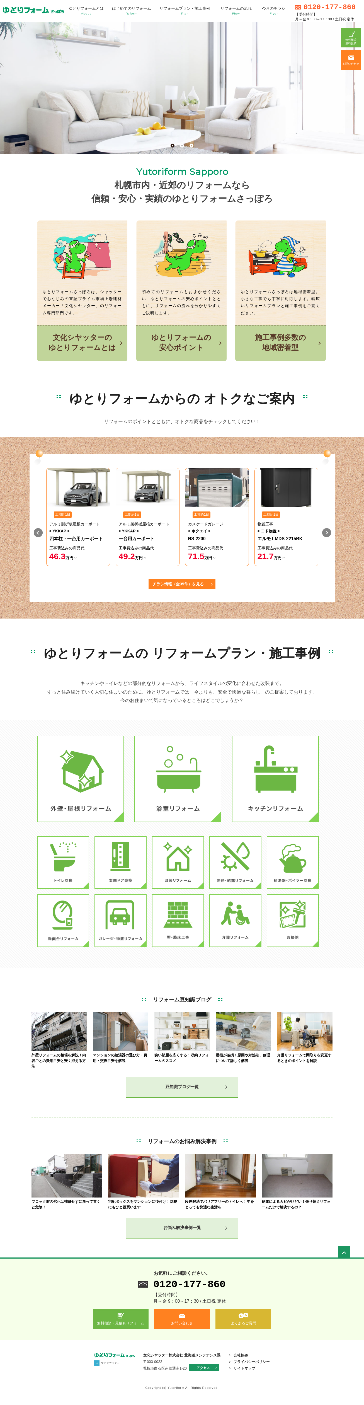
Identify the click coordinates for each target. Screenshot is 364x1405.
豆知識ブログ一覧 (182, 1086)
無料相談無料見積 (350, 41)
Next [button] (327, 533)
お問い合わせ (351, 63)
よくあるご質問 (243, 1323)
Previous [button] (39, 533)
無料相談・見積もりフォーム (120, 1323)
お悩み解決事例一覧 (182, 1227)
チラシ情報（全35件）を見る (178, 584)
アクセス (203, 1368)
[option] (78, 517)
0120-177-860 (189, 1284)
